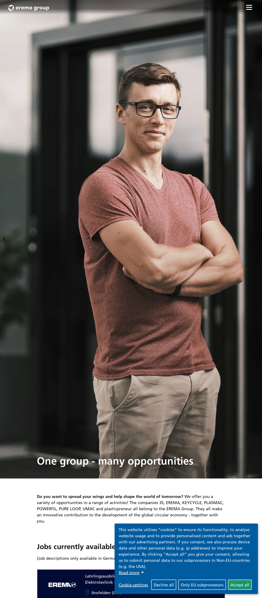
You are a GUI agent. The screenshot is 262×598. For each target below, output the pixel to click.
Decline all (164, 584)
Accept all (239, 584)
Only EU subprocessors (202, 584)
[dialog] (186, 559)
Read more (129, 572)
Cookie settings (133, 584)
